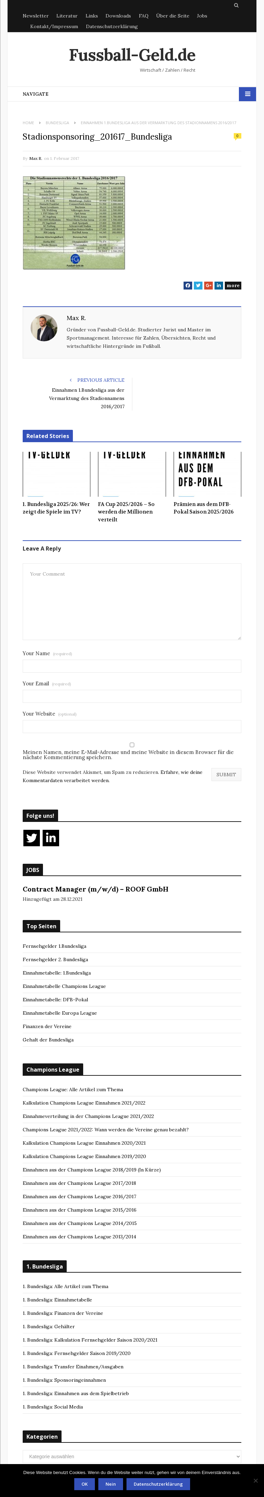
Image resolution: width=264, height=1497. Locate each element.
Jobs (202, 16)
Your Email (47, 683)
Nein (111, 1484)
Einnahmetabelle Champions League (64, 986)
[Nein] (255, 1480)
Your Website (50, 713)
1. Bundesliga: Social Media (53, 1407)
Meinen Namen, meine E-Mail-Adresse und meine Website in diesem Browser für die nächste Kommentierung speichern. (128, 755)
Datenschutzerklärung (112, 26)
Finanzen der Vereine (47, 1026)
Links (92, 16)
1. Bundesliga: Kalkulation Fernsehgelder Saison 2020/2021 (90, 1340)
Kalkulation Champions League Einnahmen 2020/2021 (84, 1143)
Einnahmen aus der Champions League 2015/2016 (79, 1210)
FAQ (143, 16)
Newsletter (36, 16)
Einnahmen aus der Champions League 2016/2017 (79, 1196)
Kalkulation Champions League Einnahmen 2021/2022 (84, 1103)
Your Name (47, 653)
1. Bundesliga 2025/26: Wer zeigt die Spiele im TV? (56, 508)
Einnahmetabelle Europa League (60, 1013)
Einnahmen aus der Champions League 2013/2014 (79, 1237)
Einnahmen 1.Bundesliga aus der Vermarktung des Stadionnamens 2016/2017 (86, 398)
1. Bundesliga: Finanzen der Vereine (63, 1313)
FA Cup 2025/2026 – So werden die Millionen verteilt (126, 512)
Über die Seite (172, 16)
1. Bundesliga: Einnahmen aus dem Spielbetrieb (76, 1393)
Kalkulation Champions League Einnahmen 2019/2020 (84, 1156)
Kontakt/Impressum (54, 26)
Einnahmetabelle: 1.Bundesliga (57, 973)
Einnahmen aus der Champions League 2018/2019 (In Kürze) (92, 1170)
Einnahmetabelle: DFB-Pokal (55, 1000)
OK (84, 1484)
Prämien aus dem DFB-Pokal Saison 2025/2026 (204, 508)
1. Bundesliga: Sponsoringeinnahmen (64, 1380)
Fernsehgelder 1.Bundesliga (54, 946)
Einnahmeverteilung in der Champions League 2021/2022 (88, 1116)
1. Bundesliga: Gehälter (49, 1326)
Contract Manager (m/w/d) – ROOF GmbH (95, 889)
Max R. (35, 158)
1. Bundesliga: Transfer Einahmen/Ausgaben (73, 1367)
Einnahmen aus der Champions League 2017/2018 (79, 1183)
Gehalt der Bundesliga (48, 1040)
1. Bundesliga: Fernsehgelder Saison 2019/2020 (77, 1353)
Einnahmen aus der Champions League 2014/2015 (80, 1223)
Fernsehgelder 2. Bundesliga (55, 959)
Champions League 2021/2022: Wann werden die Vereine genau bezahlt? (106, 1130)
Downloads (118, 16)
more (233, 285)
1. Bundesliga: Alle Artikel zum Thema (65, 1286)
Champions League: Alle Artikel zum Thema (73, 1089)
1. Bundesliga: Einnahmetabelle (57, 1300)
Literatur (67, 16)
